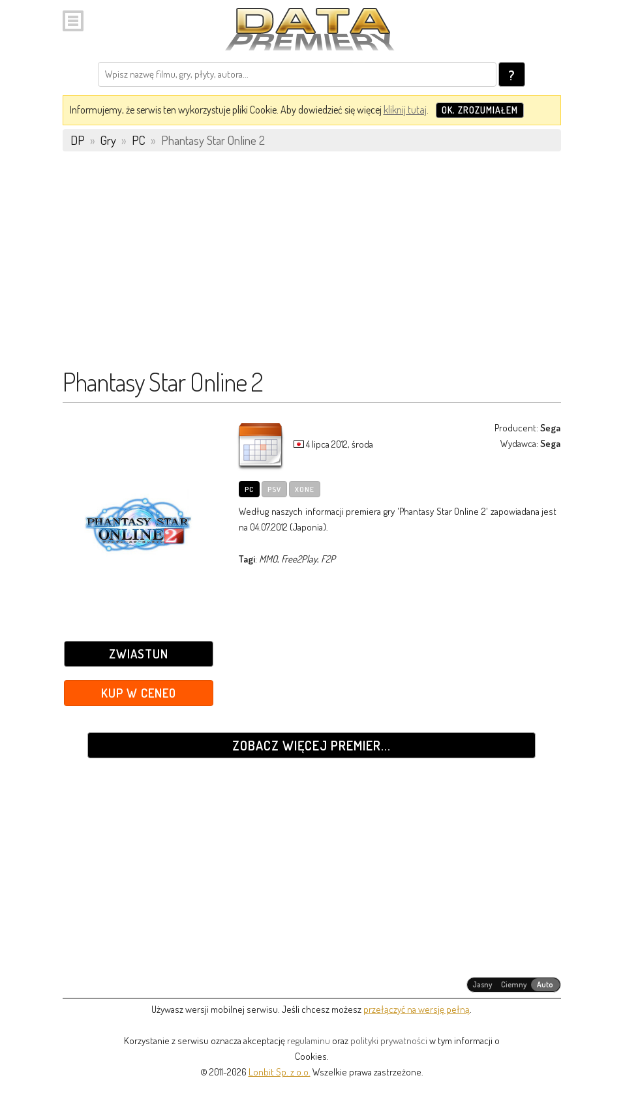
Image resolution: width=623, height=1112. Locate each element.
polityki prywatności (388, 1040)
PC (249, 489)
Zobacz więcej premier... (311, 745)
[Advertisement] (312, 265)
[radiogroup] (513, 985)
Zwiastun (138, 653)
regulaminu (308, 1040)
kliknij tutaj (405, 109)
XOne (304, 489)
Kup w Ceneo (138, 692)
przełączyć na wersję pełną (416, 1009)
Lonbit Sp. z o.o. (280, 1072)
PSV (274, 489)
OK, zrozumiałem (480, 110)
